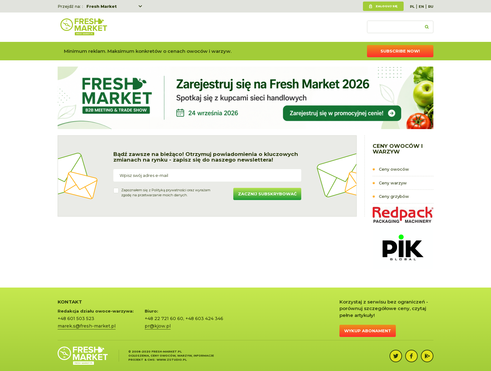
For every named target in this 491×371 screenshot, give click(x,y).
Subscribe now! (400, 50)
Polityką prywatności (169, 190)
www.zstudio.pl (172, 359)
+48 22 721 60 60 (164, 318)
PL (412, 6)
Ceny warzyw (393, 182)
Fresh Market (101, 6)
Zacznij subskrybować (267, 193)
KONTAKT (70, 302)
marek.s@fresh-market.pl (87, 326)
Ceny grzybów (394, 196)
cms (151, 359)
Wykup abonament (367, 330)
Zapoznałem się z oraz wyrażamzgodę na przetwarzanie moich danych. (165, 192)
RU (430, 6)
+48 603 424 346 (204, 318)
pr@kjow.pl (158, 326)
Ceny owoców (394, 169)
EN (421, 6)
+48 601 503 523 (76, 318)
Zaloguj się (386, 6)
